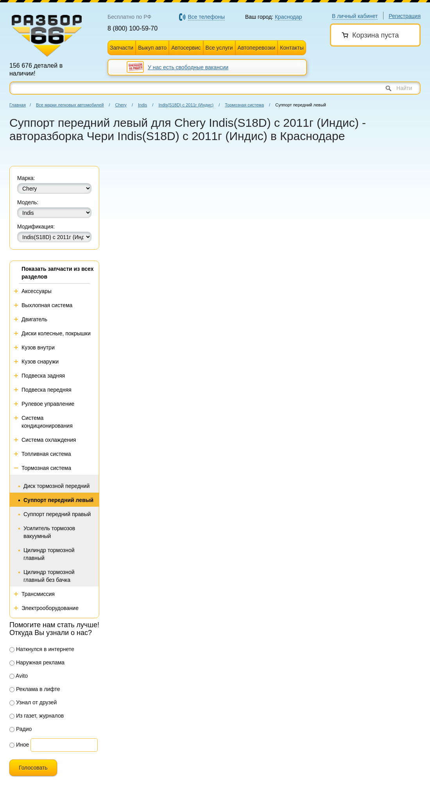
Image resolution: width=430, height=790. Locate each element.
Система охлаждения (49, 440)
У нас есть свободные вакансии (188, 67)
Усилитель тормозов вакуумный (49, 532)
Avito (18, 676)
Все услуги (219, 48)
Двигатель (34, 319)
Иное (19, 744)
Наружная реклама (36, 662)
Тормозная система (244, 105)
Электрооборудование (50, 608)
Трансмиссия (38, 594)
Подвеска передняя (47, 390)
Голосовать (33, 768)
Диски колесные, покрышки (56, 333)
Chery (120, 105)
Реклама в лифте (34, 689)
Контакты (291, 48)
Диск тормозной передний (56, 486)
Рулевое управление (48, 404)
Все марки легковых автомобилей (70, 105)
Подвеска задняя (43, 376)
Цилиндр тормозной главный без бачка (49, 576)
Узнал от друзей (33, 702)
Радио (20, 729)
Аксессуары (37, 291)
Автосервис (186, 48)
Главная (17, 105)
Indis (142, 105)
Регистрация (405, 16)
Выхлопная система (47, 305)
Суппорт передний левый (58, 500)
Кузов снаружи (40, 361)
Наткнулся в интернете (41, 649)
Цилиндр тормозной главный (49, 554)
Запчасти (121, 48)
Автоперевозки (257, 48)
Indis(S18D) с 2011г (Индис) (185, 105)
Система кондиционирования (47, 422)
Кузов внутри (38, 347)
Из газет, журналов (36, 716)
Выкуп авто (152, 48)
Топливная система (46, 454)
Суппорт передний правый (57, 514)
